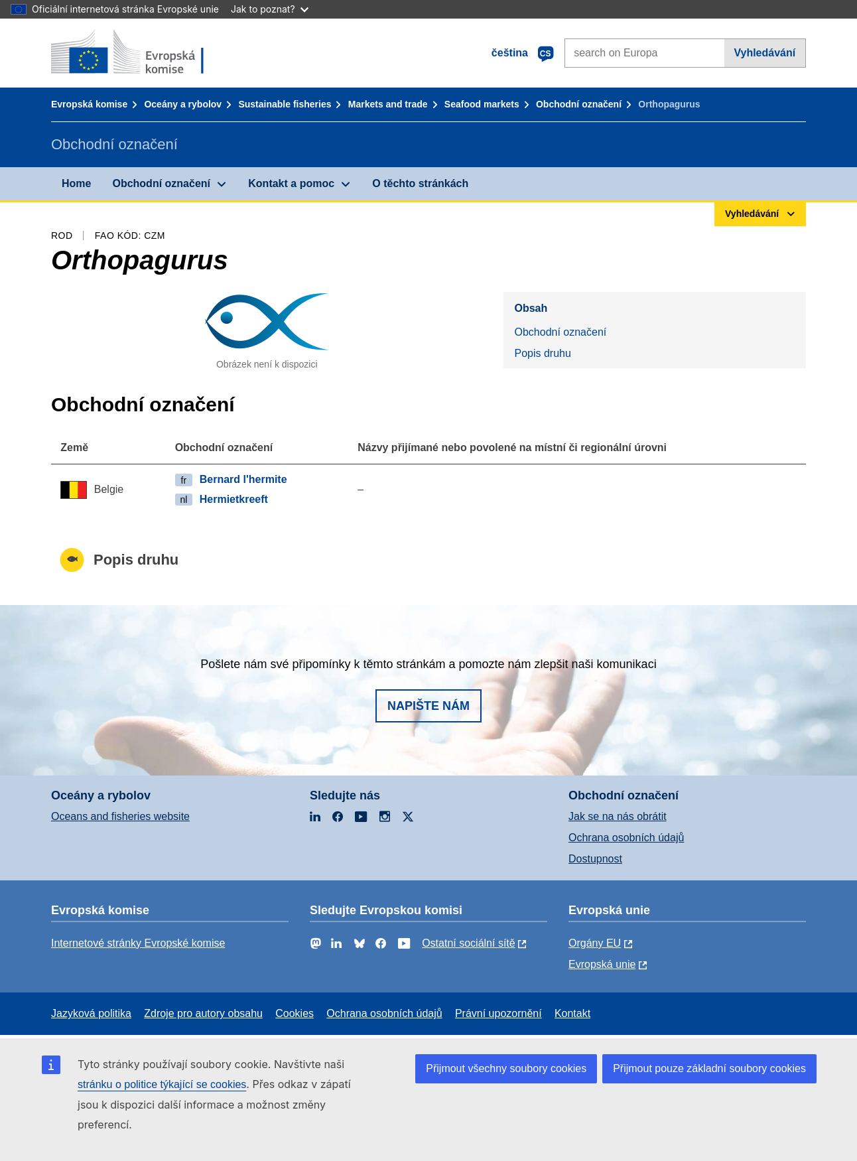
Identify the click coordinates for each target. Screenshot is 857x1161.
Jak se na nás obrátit (617, 816)
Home (76, 183)
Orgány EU (594, 943)
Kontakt (572, 1013)
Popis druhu (542, 353)
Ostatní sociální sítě (468, 943)
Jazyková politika (91, 1013)
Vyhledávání (764, 52)
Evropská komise (89, 104)
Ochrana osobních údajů (626, 837)
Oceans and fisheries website (120, 816)
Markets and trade (388, 104)
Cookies (294, 1013)
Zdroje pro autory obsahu (203, 1013)
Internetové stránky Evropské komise (138, 943)
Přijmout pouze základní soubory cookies (709, 1068)
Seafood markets (481, 104)
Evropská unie (601, 964)
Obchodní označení (579, 104)
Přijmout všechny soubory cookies (506, 1068)
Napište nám (428, 706)
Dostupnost (595, 858)
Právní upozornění (498, 1013)
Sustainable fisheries (284, 104)
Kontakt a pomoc (291, 183)
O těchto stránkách (420, 183)
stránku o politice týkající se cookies (162, 1084)
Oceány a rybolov (183, 104)
